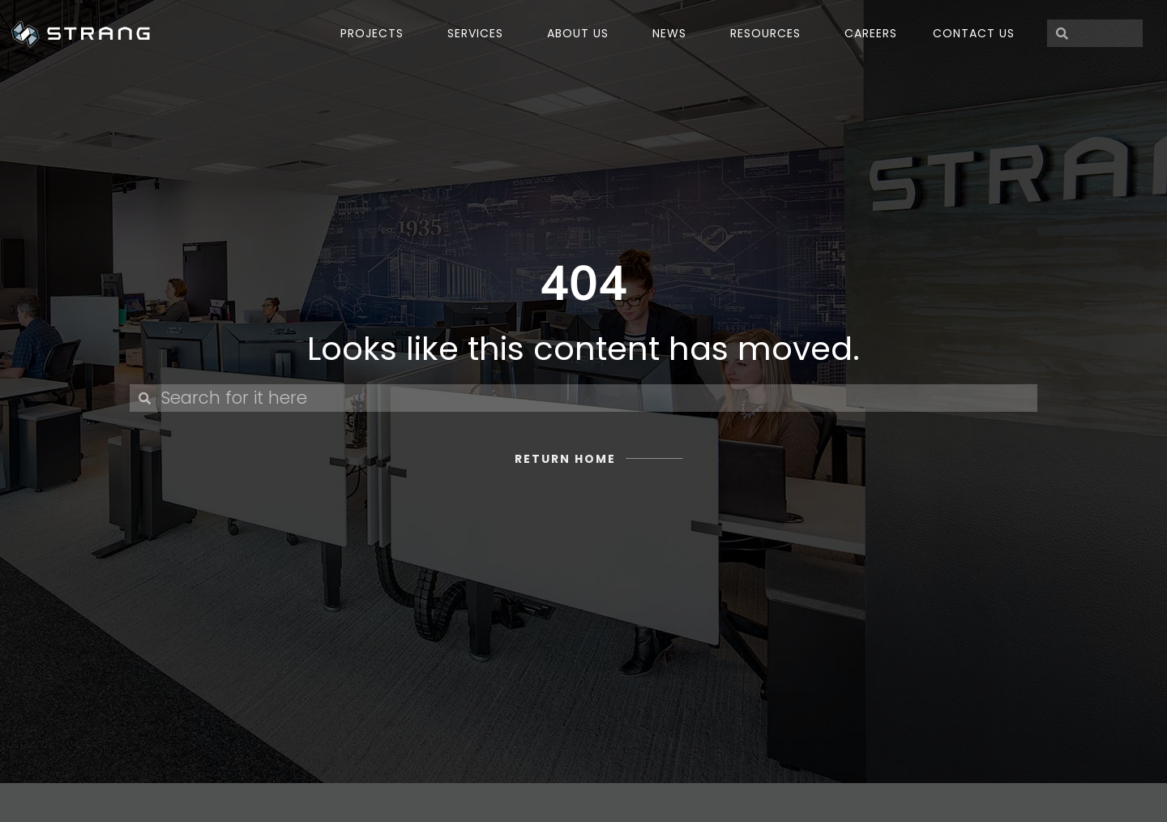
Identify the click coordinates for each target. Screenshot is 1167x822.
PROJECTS (376, 33)
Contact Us (974, 33)
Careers (870, 33)
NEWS (673, 33)
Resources (769, 33)
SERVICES (479, 33)
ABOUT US (582, 33)
